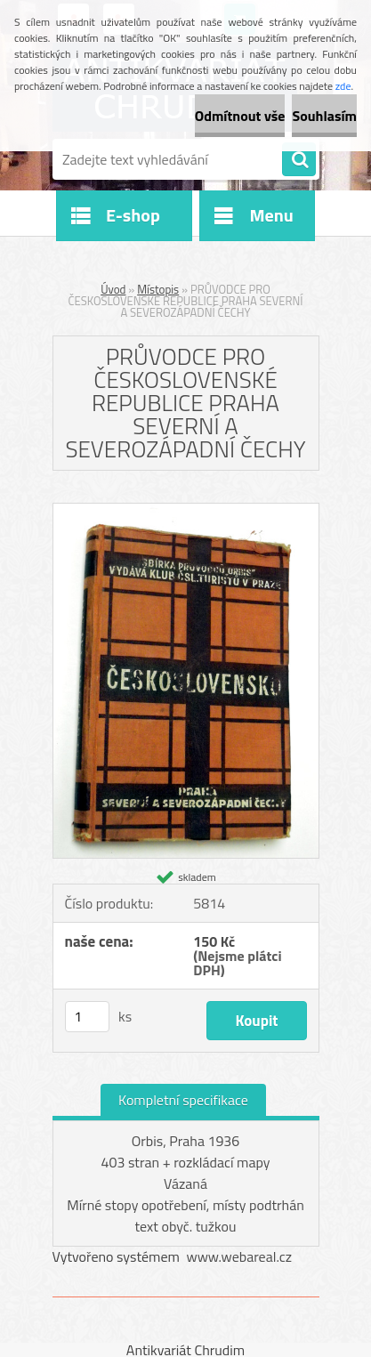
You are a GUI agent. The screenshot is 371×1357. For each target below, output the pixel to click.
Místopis (158, 289)
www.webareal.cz (239, 1256)
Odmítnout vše (240, 115)
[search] (299, 160)
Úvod (113, 289)
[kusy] (87, 1016)
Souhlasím (324, 115)
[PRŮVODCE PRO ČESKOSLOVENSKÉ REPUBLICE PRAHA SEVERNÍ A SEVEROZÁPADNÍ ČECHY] (186, 510)
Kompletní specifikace (183, 1100)
